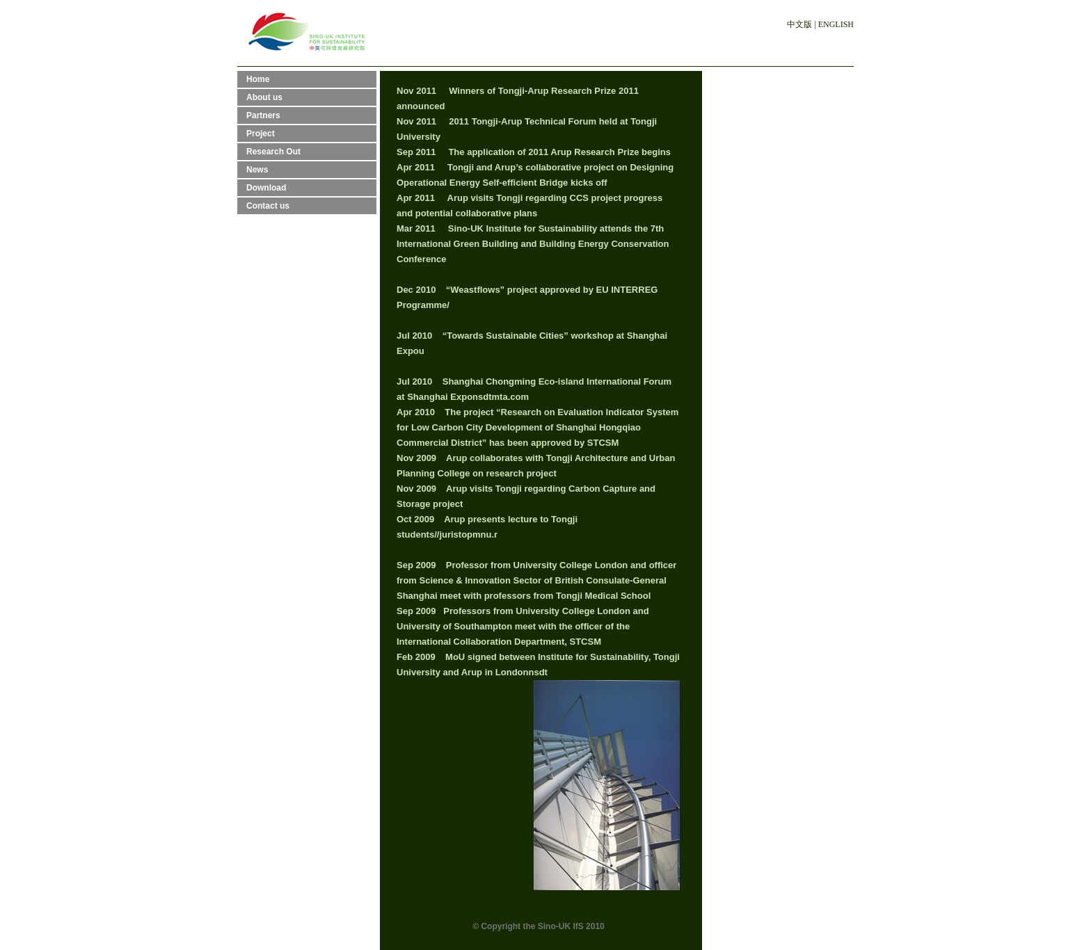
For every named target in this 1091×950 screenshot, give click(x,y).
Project (260, 133)
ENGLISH (836, 24)
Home (257, 79)
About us (264, 97)
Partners (263, 115)
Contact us (267, 206)
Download (266, 188)
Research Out (273, 151)
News (257, 170)
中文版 (799, 24)
